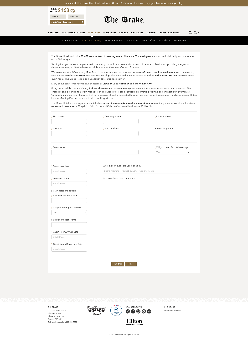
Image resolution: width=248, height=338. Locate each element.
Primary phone (163, 117)
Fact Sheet (164, 41)
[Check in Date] (58, 17)
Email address (111, 129)
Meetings (94, 33)
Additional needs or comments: (119, 178)
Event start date (60, 166)
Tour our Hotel (170, 33)
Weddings (109, 33)
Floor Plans (132, 41)
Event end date (60, 179)
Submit (118, 264)
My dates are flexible (63, 191)
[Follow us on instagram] (138, 311)
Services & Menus (114, 41)
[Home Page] (124, 21)
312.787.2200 (59, 316)
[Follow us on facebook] (133, 311)
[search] (191, 32)
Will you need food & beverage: (172, 148)
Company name (112, 117)
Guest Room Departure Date (66, 244)
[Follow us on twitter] (128, 311)
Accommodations (73, 33)
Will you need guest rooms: (66, 208)
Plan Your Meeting (91, 41)
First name (57, 117)
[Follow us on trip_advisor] (149, 311)
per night (73, 10)
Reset (130, 264)
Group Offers (148, 41)
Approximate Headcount (64, 196)
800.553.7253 (71, 322)
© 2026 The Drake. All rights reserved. (124, 335)
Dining (123, 33)
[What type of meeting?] (146, 171)
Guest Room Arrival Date (64, 232)
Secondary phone (164, 129)
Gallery (152, 33)
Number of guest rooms (63, 220)
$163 (63, 10)
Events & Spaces (70, 41)
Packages (137, 33)
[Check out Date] (76, 17)
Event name (58, 148)
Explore (53, 33)
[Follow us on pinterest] (144, 311)
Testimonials (180, 41)
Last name (57, 129)
